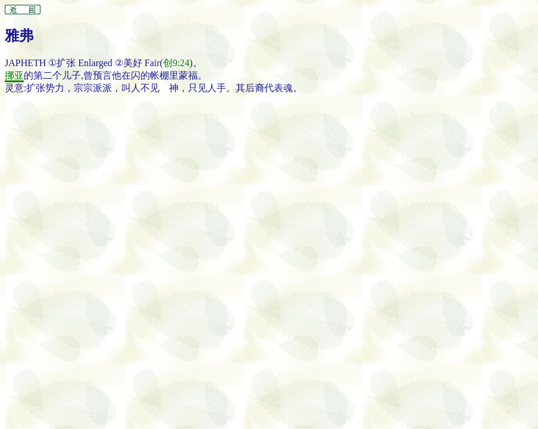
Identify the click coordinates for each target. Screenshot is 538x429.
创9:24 (176, 63)
